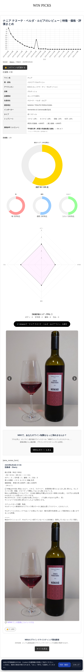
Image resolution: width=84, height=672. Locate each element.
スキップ (76, 665)
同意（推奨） (64, 665)
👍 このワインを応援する (15, 67)
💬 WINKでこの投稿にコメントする (19, 622)
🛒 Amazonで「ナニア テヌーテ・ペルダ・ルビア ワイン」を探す (42, 324)
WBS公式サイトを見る (42, 450)
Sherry (12, 62)
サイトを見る (42, 649)
